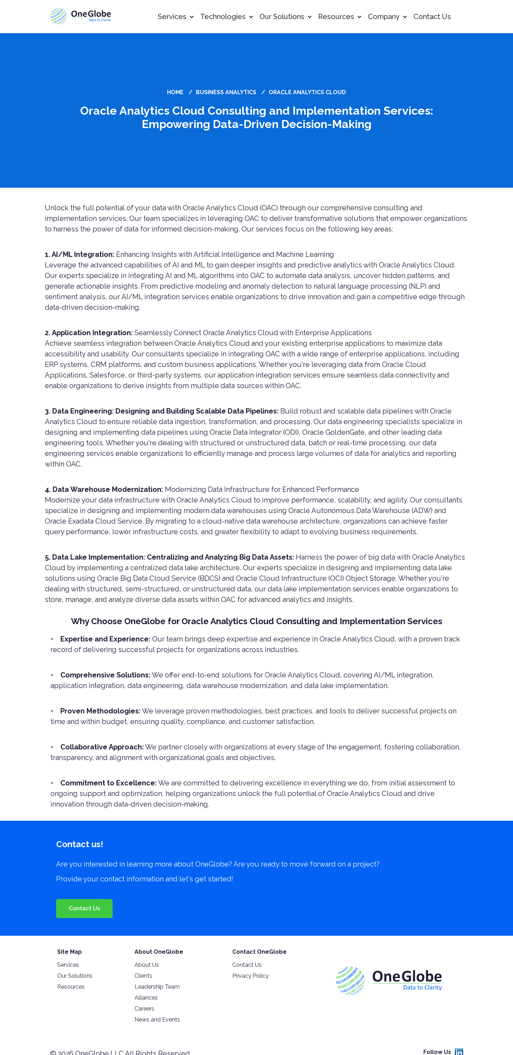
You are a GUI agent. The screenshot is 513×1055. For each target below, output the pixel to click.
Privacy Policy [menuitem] (250, 975)
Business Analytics (226, 92)
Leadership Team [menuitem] (157, 986)
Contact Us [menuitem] (247, 964)
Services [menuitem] (68, 964)
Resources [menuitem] (71, 986)
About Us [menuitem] (147, 964)
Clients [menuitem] (143, 975)
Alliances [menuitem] (146, 997)
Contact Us (84, 908)
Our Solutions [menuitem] (75, 975)
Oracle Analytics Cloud (307, 92)
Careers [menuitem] (144, 1008)
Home (175, 92)
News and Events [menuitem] (157, 1019)
